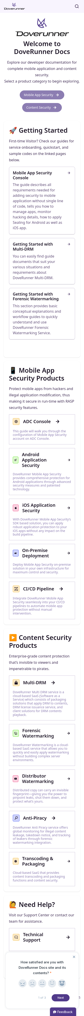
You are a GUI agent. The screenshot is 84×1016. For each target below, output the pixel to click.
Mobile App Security (42, 95)
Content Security (42, 107)
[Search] (76, 6)
